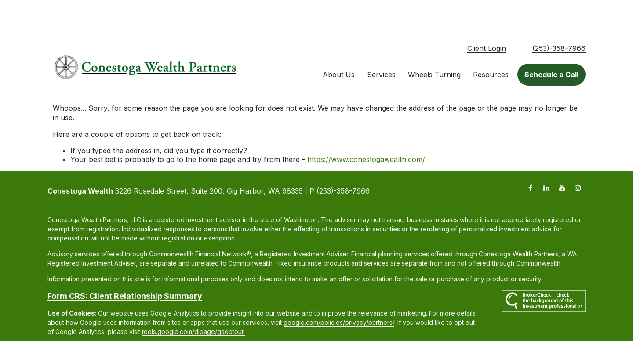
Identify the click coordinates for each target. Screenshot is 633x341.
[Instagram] (578, 157)
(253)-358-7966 (559, 17)
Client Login (486, 17)
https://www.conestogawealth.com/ (366, 128)
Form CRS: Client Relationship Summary (124, 265)
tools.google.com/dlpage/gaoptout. (193, 301)
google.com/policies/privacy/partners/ (339, 291)
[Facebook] (530, 157)
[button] (338, 44)
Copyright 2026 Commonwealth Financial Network (202, 316)
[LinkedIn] (546, 157)
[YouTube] (562, 157)
